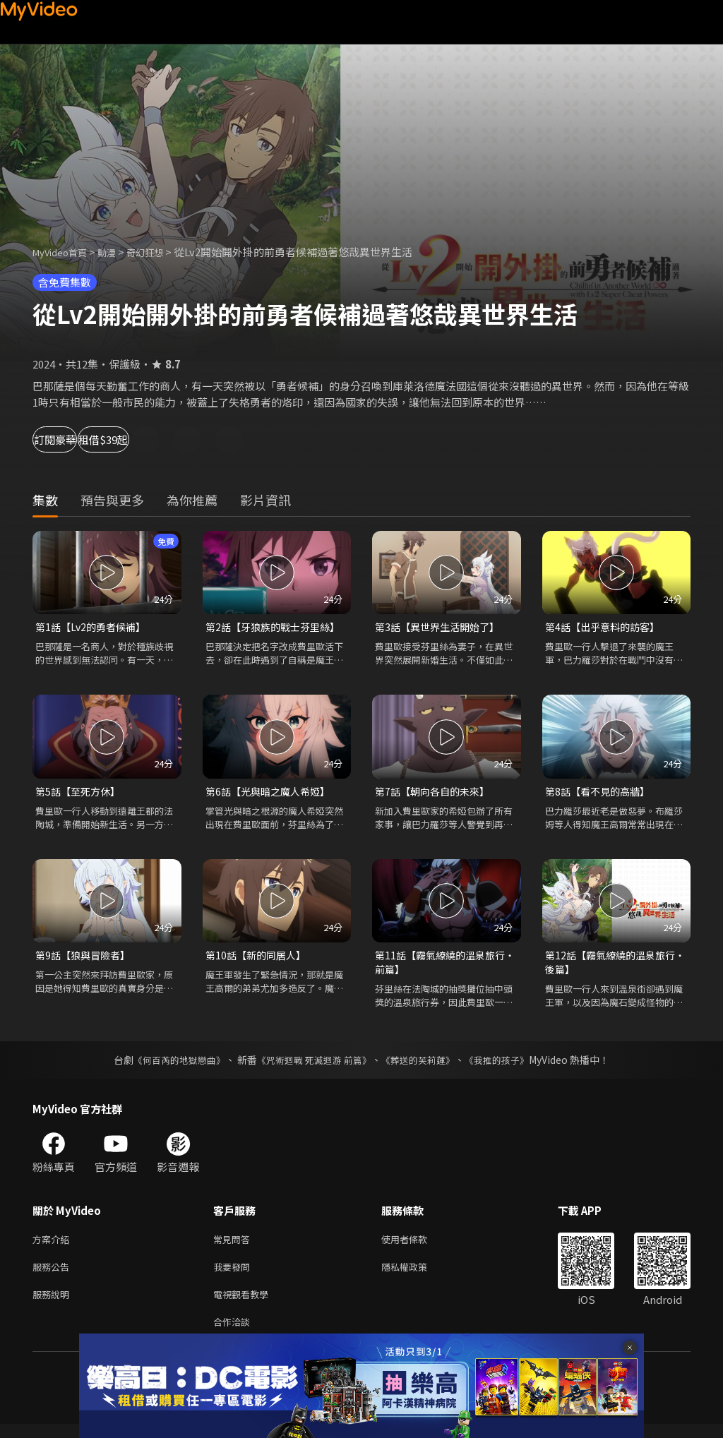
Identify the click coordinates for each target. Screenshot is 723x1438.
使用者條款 (416, 1245)
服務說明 (53, 1305)
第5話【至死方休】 (80, 793)
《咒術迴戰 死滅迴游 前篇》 (312, 1065)
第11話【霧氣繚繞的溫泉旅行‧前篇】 (439, 966)
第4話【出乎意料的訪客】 (606, 627)
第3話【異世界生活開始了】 (441, 627)
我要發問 (234, 1275)
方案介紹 (53, 1245)
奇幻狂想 (160, 251)
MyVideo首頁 (64, 251)
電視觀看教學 (245, 1305)
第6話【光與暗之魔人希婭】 (271, 793)
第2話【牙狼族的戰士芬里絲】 (277, 627)
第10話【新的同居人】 (258, 958)
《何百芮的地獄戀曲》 (170, 1065)
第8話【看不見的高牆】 (601, 793)
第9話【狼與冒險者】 (85, 958)
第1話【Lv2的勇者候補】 (94, 627)
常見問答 (234, 1245)
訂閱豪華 (71, 439)
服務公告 (53, 1275)
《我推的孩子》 (507, 1065)
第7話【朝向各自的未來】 (436, 793)
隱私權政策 (416, 1275)
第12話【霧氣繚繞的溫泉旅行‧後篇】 (609, 966)
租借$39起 (164, 439)
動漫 (118, 251)
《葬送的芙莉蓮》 (423, 1065)
